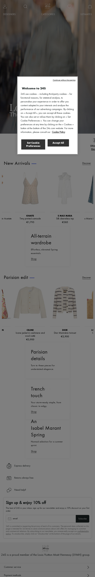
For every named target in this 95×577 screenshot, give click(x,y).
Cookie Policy (58, 132)
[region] (47, 115)
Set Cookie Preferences (33, 144)
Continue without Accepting (64, 80)
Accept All (58, 142)
